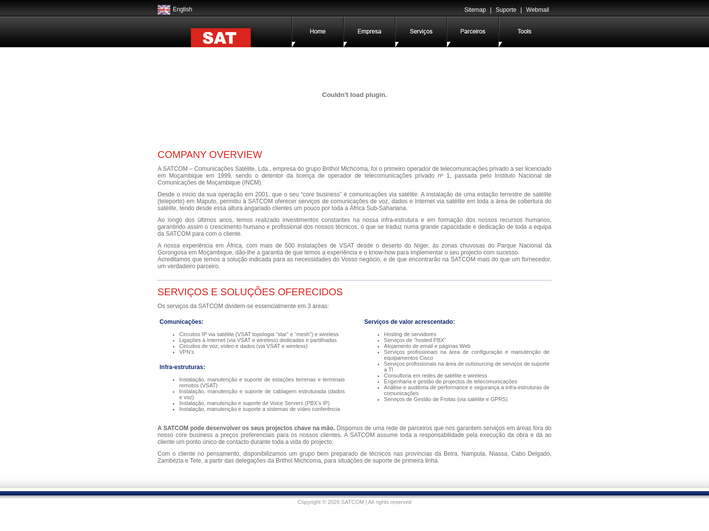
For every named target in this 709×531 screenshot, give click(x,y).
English (182, 9)
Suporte (506, 9)
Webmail (537, 9)
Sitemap (475, 9)
